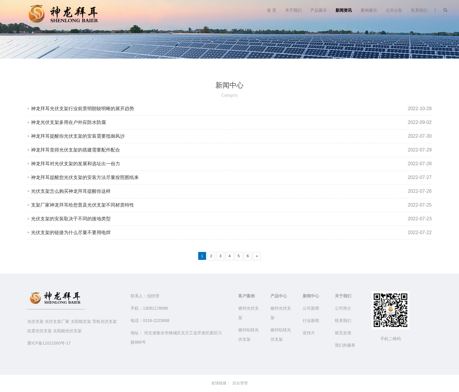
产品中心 (278, 296)
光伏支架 (35, 321)
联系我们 (419, 10)
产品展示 (318, 10)
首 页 (271, 10)
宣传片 (309, 332)
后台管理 (240, 383)
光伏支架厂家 (57, 321)
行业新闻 (311, 320)
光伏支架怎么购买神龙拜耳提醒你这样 (71, 191)
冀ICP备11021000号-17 (49, 343)
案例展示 (369, 10)
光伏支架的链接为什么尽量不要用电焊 (71, 232)
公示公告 (394, 10)
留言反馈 (343, 332)
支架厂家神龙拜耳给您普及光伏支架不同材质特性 (82, 204)
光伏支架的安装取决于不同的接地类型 (71, 218)
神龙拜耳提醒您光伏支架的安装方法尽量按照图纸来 (85, 177)
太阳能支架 (81, 321)
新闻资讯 (343, 10)
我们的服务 (345, 345)
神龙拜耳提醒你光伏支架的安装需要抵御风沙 (78, 136)
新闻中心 (311, 296)
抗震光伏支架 (39, 330)
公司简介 (343, 308)
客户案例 (246, 296)
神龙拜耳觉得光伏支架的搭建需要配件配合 (75, 149)
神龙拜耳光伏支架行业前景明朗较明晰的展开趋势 (82, 108)
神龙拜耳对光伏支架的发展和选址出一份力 (75, 163)
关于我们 (293, 10)
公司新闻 (311, 308)
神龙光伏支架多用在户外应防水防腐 (68, 122)
